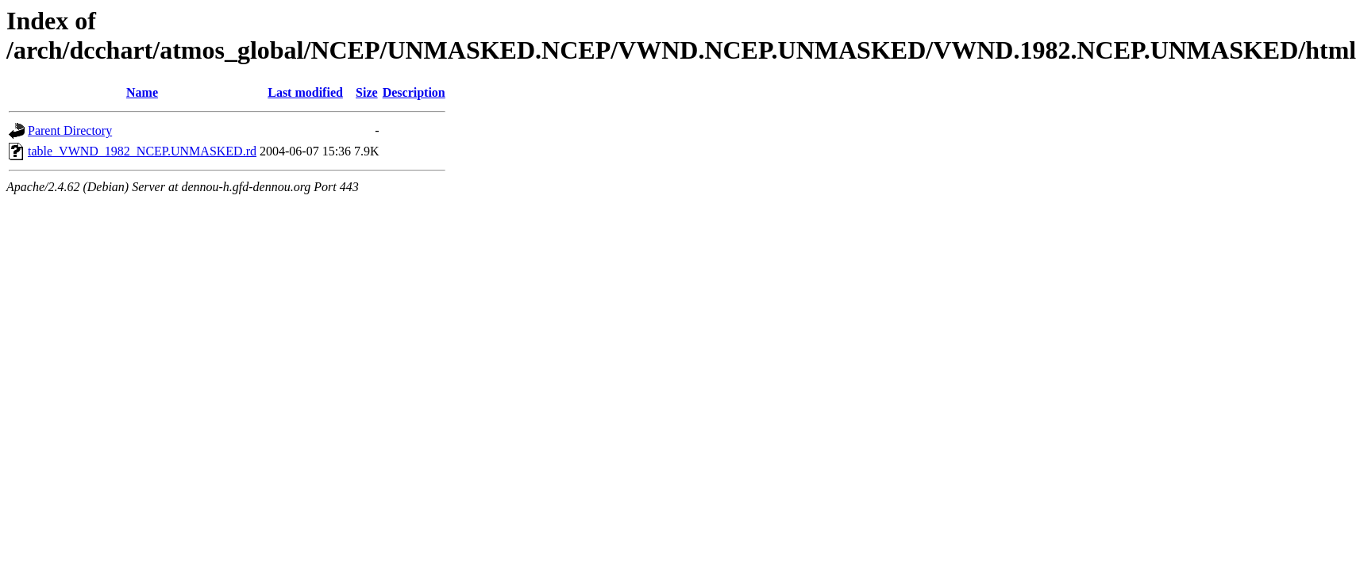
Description (414, 92)
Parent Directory (70, 130)
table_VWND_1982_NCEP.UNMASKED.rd (142, 151)
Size (367, 92)
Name (142, 92)
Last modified (305, 92)
